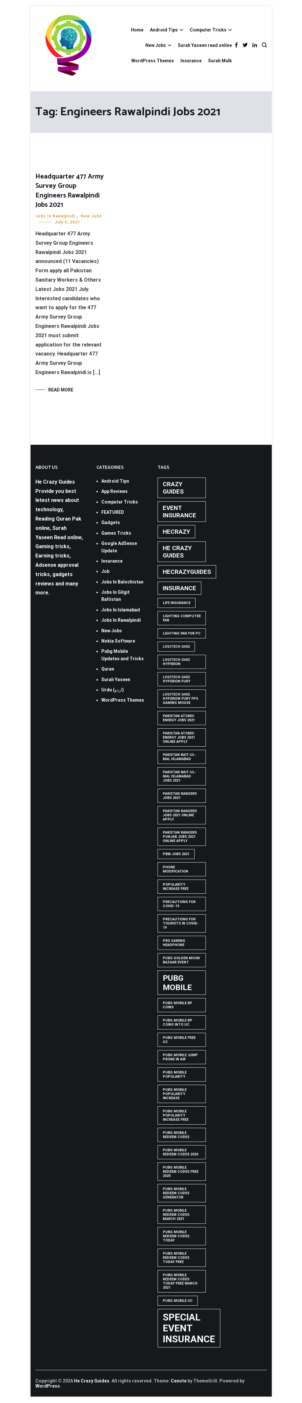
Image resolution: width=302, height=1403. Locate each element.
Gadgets (110, 522)
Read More (60, 389)
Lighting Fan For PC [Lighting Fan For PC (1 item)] (182, 633)
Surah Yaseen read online (205, 45)
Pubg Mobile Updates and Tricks (122, 655)
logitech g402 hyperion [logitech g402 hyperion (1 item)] (176, 662)
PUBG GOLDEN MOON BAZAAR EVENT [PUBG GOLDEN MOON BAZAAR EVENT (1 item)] (181, 960)
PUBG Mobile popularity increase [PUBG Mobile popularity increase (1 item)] (175, 1094)
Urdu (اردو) (112, 689)
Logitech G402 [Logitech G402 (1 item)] (176, 647)
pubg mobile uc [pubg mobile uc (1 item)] (178, 1301)
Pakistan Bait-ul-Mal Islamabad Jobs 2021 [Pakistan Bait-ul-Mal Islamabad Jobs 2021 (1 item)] (179, 776)
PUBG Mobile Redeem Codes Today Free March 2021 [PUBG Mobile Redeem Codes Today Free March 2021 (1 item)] (180, 1281)
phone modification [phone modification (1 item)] (175, 869)
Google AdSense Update (119, 547)
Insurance (191, 60)
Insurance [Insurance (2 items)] (179, 588)
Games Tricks (116, 533)
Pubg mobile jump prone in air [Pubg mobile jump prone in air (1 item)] (180, 1057)
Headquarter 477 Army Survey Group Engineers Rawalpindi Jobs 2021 (69, 190)
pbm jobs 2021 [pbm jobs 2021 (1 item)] (176, 854)
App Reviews (114, 491)
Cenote (179, 1380)
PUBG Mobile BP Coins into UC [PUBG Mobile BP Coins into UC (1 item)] (177, 1022)
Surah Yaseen (115, 679)
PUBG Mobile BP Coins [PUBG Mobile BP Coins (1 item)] (177, 1005)
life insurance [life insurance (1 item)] (176, 603)
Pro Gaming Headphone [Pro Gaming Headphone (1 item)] (174, 943)
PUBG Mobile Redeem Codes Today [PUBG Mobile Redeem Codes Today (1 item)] (176, 1236)
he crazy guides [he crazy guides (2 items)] (177, 551)
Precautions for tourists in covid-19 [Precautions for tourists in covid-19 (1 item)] (181, 923)
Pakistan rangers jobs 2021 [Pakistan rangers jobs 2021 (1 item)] (180, 796)
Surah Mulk (220, 60)
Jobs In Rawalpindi (55, 216)
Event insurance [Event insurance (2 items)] (179, 511)
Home (137, 29)
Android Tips (164, 29)
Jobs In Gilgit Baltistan (115, 596)
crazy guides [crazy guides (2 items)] (173, 487)
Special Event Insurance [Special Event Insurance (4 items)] (189, 1328)
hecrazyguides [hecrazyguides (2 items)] (187, 571)
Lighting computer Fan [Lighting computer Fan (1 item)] (182, 618)
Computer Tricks (208, 29)
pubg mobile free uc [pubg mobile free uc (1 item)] (179, 1040)
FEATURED (112, 512)
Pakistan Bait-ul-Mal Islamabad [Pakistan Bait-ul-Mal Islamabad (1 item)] (179, 757)
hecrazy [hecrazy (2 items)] (176, 531)
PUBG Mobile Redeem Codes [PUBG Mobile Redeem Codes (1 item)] (176, 1135)
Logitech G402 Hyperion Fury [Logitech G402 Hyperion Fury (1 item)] (176, 679)
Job (105, 571)
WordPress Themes (152, 60)
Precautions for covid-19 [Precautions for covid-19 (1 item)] (179, 904)
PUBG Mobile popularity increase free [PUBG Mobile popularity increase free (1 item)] (175, 1115)
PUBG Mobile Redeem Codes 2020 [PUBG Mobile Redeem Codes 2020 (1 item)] (180, 1152)
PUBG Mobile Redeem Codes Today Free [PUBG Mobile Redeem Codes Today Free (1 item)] (176, 1257)
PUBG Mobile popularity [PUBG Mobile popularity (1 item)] (175, 1074)
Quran (107, 668)
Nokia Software (118, 641)
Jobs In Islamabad (120, 609)
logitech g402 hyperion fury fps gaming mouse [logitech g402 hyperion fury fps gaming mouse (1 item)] (180, 698)
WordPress (47, 1386)
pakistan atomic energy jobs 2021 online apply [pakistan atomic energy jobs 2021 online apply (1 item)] (179, 737)
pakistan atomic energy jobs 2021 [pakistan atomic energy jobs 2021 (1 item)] (179, 718)
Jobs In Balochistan (122, 581)
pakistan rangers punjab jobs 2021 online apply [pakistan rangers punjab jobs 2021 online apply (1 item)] (180, 836)
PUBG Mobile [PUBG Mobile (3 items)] (177, 982)
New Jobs (155, 45)
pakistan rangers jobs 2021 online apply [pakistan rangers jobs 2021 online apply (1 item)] (180, 815)
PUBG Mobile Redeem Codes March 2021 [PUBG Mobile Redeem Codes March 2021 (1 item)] (176, 1214)
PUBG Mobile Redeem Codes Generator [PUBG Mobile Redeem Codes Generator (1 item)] (176, 1193)
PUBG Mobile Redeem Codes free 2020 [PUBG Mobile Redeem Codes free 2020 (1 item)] (180, 1171)
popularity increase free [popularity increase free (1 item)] (175, 886)
